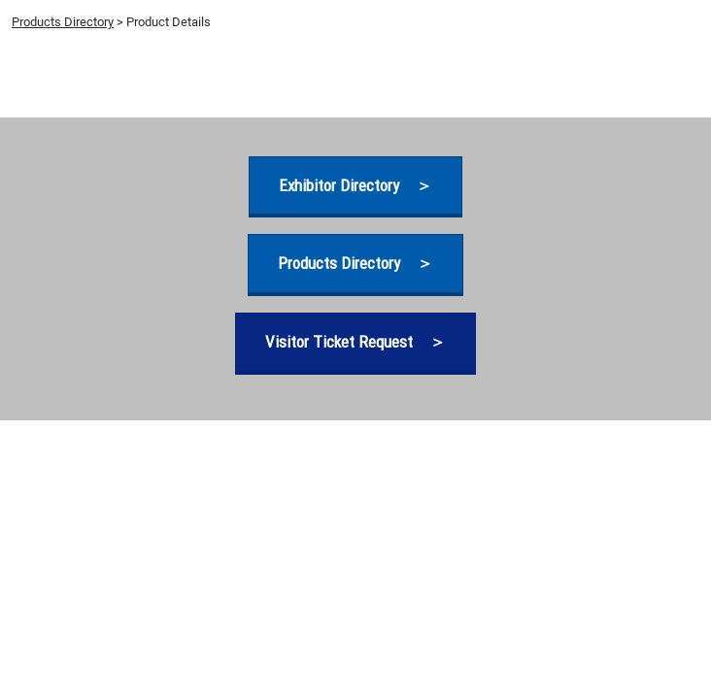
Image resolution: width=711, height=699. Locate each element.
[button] (355, 186)
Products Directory (63, 22)
